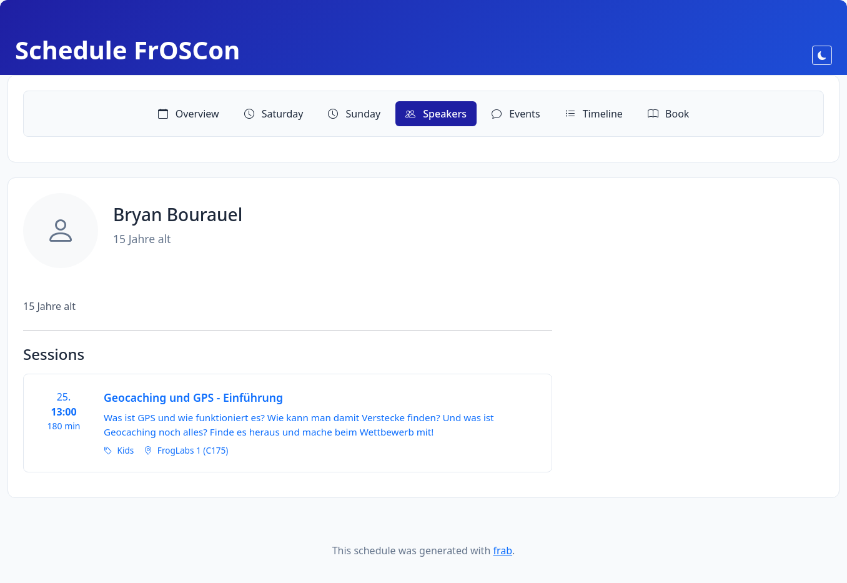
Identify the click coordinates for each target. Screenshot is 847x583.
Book (668, 114)
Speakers (436, 114)
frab (502, 550)
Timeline (594, 114)
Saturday (274, 114)
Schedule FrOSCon (127, 49)
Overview (188, 114)
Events (516, 114)
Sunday (354, 114)
